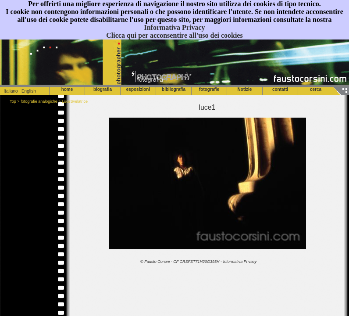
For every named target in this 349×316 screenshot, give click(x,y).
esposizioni (138, 89)
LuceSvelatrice (75, 101)
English (28, 91)
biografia (102, 89)
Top (13, 101)
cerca (315, 89)
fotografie (209, 89)
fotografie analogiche (39, 101)
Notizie (245, 89)
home (67, 89)
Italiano (9, 91)
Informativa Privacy (174, 27)
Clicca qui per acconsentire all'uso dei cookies (174, 35)
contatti (280, 89)
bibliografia (173, 89)
